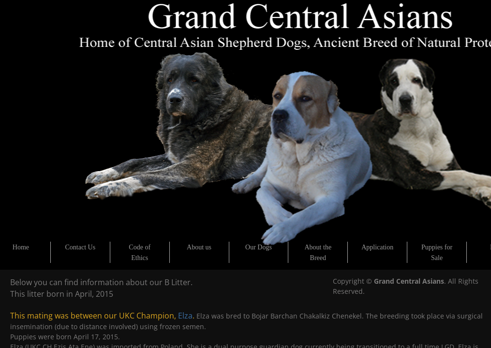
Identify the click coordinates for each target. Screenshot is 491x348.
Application (377, 247)
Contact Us (80, 247)
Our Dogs (258, 247)
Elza (185, 315)
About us (199, 247)
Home (21, 247)
